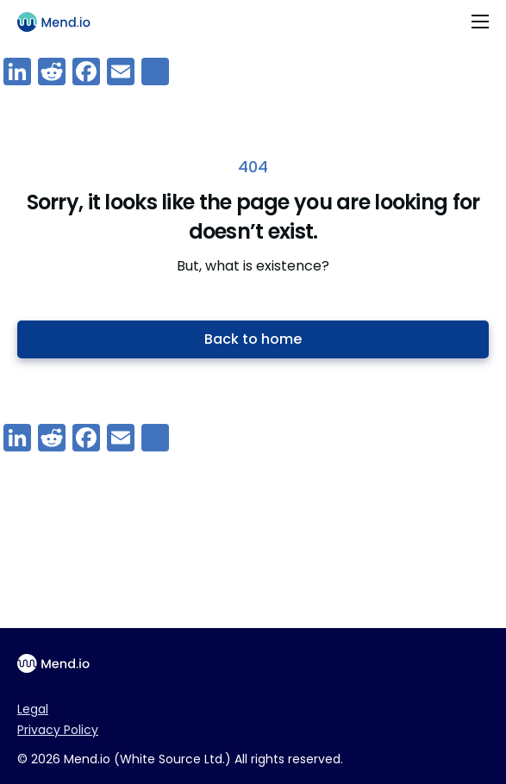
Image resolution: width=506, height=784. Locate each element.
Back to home (253, 339)
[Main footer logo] (60, 664)
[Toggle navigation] (480, 22)
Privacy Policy (57, 729)
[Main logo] (61, 22)
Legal (32, 709)
